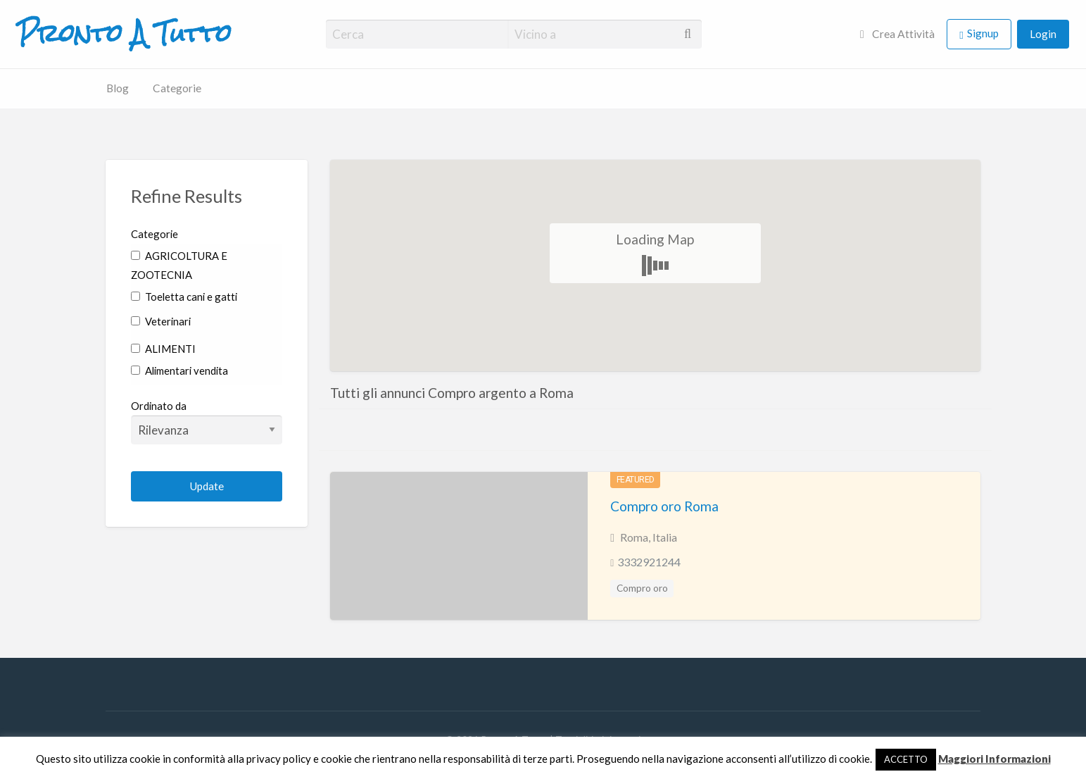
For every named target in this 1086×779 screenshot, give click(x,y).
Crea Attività (897, 33)
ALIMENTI (163, 348)
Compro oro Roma (664, 506)
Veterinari (161, 321)
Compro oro (642, 588)
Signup (983, 33)
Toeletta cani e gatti (184, 296)
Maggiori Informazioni (994, 758)
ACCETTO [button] (906, 759)
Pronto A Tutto (124, 34)
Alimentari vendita (179, 370)
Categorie (177, 88)
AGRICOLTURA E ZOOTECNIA (179, 265)
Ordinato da (206, 421)
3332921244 (649, 561)
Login (1043, 33)
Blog (117, 88)
